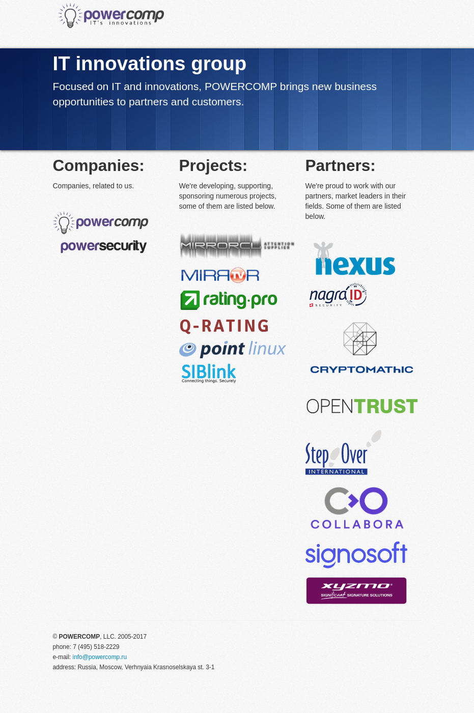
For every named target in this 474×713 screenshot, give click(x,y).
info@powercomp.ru (99, 657)
